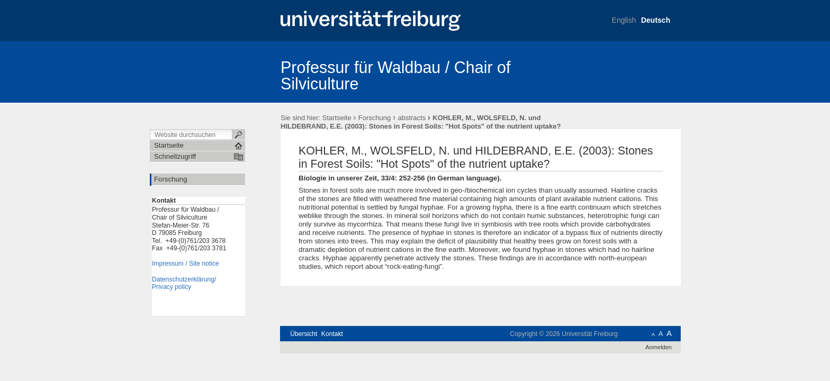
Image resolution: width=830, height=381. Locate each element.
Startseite (336, 118)
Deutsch (655, 20)
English (624, 20)
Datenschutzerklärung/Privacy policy (184, 283)
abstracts (412, 118)
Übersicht (303, 334)
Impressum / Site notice (185, 263)
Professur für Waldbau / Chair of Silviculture (396, 75)
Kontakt (332, 334)
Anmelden (658, 347)
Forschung (374, 118)
